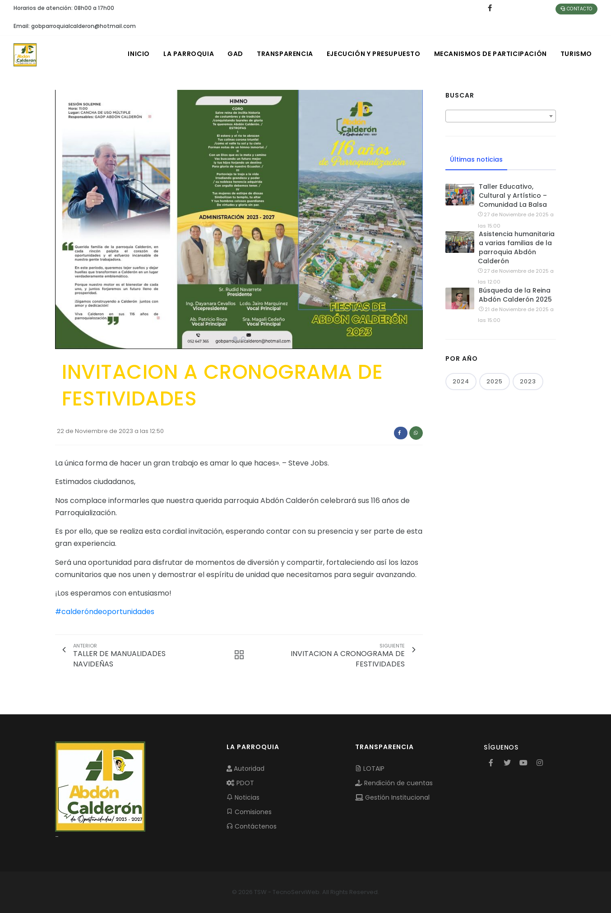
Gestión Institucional (392, 797)
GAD (235, 53)
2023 (528, 381)
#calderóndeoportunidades (104, 611)
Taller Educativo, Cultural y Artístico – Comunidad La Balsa (513, 195)
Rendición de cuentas (394, 782)
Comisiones (249, 811)
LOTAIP (369, 768)
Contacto (576, 8)
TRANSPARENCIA (285, 53)
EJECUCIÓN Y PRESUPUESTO (374, 53)
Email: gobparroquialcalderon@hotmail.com (75, 26)
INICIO (139, 53)
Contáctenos (252, 826)
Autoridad (245, 768)
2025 (494, 381)
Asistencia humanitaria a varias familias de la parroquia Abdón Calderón (516, 247)
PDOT (240, 782)
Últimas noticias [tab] (476, 159)
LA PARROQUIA (188, 53)
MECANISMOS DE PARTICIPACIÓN (490, 53)
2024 (461, 381)
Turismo (576, 53)
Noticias (243, 797)
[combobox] (500, 116)
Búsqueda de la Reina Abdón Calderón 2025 (515, 295)
